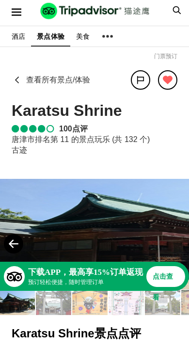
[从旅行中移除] (167, 80)
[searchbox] (175, 10)
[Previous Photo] (13, 244)
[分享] (140, 80)
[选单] (16, 12)
